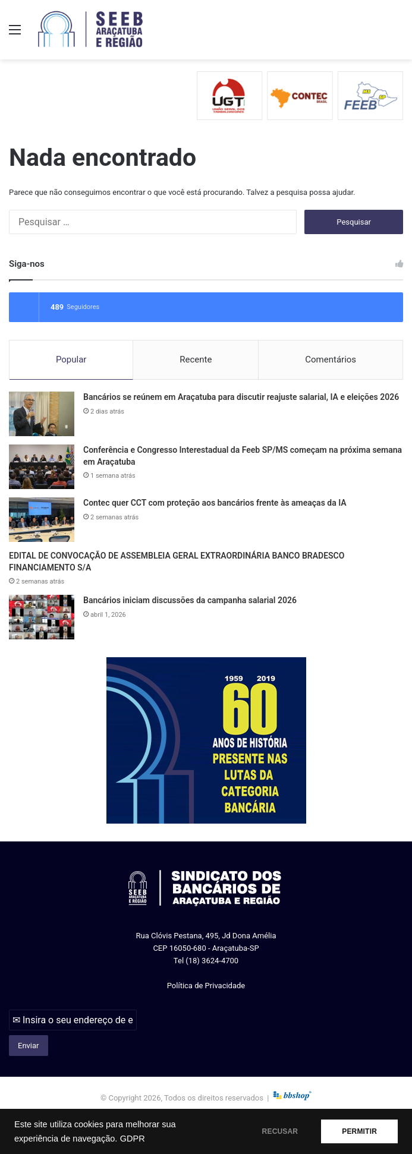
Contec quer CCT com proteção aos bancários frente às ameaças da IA (215, 502)
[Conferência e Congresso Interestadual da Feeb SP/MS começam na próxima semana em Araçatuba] (41, 466)
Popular (71, 359)
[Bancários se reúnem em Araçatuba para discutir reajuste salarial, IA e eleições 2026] (41, 414)
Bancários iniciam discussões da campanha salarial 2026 (190, 600)
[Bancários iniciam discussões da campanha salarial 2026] (41, 617)
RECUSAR (280, 1131)
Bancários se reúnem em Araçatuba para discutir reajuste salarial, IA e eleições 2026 (241, 397)
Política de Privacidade (206, 985)
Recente (196, 359)
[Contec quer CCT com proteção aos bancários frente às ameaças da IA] (41, 519)
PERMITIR (359, 1131)
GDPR (132, 1138)
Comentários (330, 359)
